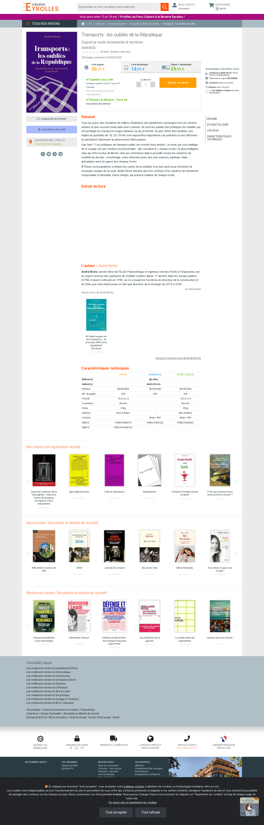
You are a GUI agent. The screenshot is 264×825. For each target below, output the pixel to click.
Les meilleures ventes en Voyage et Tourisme (52, 699)
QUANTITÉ (146, 79)
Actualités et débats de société (81, 713)
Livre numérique (106, 774)
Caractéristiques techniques (219, 138)
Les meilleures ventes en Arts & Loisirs (48, 691)
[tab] (101, 67)
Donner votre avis (120, 51)
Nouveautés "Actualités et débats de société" (62, 523)
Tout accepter (116, 812)
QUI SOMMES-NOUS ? (36, 762)
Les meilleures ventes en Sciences (46, 683)
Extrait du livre (217, 124)
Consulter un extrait (52, 119)
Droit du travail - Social (83, 717)
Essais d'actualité (51, 713)
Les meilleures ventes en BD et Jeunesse (50, 702)
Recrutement (141, 771)
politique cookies (134, 786)
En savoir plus (193, 289)
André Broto (89, 47)
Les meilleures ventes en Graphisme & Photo (52, 668)
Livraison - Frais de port (110, 768)
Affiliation (139, 765)
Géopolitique (87, 709)
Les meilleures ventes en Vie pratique (47, 695)
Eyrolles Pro (68, 768)
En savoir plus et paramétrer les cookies (133, 802)
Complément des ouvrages (148, 768)
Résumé (212, 118)
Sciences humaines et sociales (60, 709)
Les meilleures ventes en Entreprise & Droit (51, 679)
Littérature (32, 713)
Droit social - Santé (109, 717)
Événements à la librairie (147, 774)
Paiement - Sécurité (108, 771)
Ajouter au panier (178, 82)
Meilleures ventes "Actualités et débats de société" (67, 593)
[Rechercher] (119, 7)
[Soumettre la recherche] (165, 7)
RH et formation (58, 717)
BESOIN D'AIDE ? (106, 762)
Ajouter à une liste (51, 129)
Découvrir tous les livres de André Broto (178, 358)
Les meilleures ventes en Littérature (47, 687)
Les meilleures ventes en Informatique (48, 672)
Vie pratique (33, 709)
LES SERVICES (142, 762)
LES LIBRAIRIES (69, 762)
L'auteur (213, 130)
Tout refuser (150, 812)
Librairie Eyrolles (70, 765)
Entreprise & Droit (36, 717)
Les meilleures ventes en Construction (48, 675)
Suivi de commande (108, 765)
